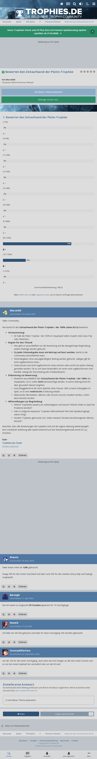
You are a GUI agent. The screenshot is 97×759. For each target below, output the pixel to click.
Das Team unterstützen (10, 446)
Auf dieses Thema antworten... (21, 700)
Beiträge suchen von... (48, 99)
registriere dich (42, 294)
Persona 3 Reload (25, 82)
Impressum (64, 740)
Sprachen (23, 740)
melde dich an (24, 294)
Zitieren (22, 455)
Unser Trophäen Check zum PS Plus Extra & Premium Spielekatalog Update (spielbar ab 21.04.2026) (46, 32)
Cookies (74, 740)
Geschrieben (22, 314)
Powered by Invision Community (48, 746)
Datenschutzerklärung (49, 740)
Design (33, 740)
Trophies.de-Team (12, 442)
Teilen (21, 714)
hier (86, 429)
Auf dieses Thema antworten (48, 92)
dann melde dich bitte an (26, 690)
